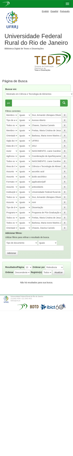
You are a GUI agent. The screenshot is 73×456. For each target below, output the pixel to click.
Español (54, 11)
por (8, 103)
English (45, 11)
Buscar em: (11, 89)
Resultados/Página (14, 267)
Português (65, 11)
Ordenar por (39, 267)
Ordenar (9, 272)
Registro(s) (36, 272)
